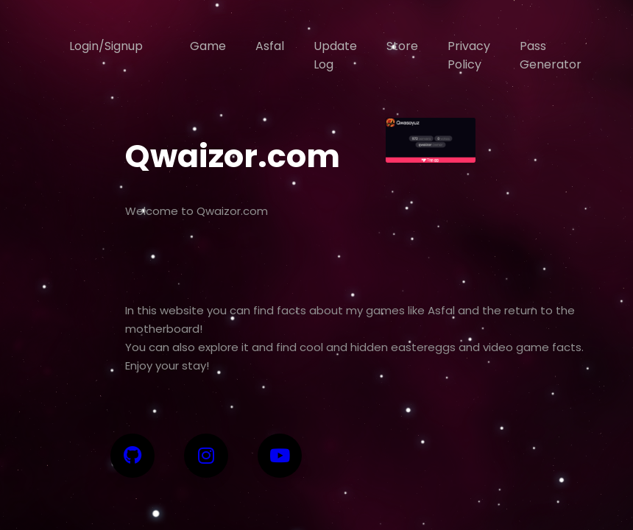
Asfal (269, 46)
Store (402, 46)
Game (208, 46)
